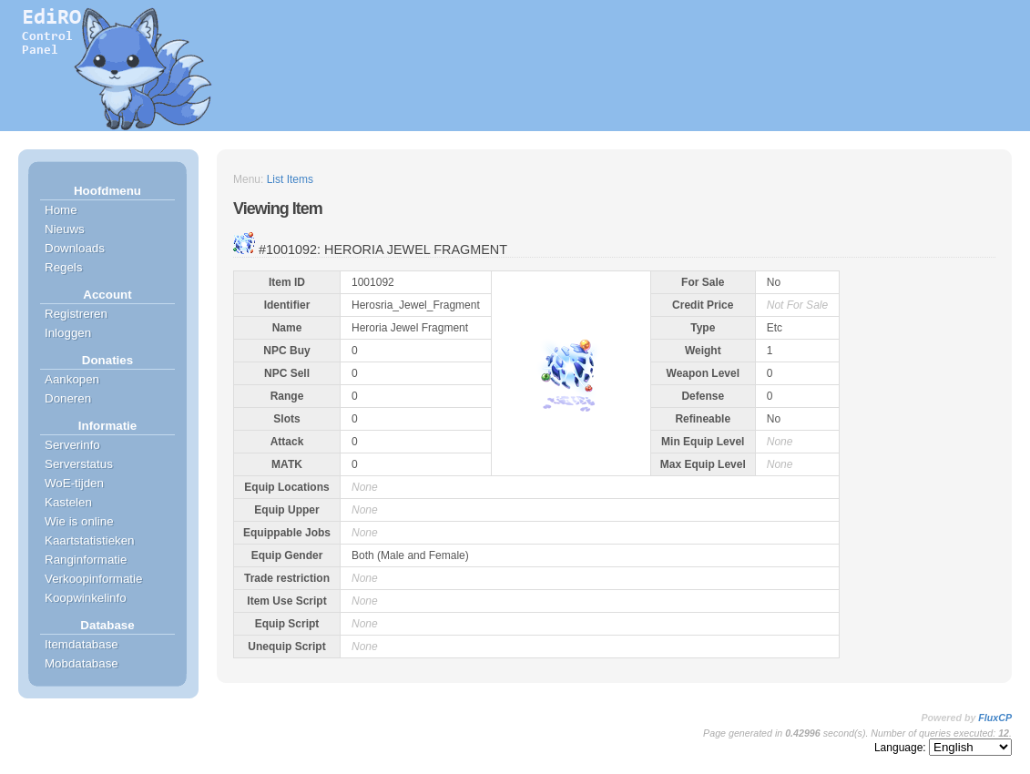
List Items (290, 179)
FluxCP (995, 717)
